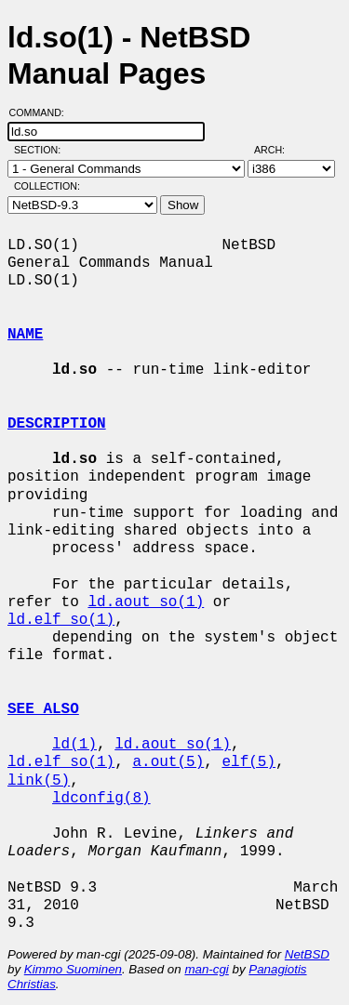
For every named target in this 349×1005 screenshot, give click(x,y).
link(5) (38, 781)
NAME (25, 334)
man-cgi (206, 969)
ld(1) (74, 744)
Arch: (278, 149)
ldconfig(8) (101, 798)
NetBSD (307, 954)
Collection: (47, 186)
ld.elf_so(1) (60, 620)
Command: (42, 112)
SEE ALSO (43, 709)
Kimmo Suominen (73, 969)
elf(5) (248, 762)
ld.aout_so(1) (145, 602)
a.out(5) (168, 762)
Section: (41, 149)
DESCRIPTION (56, 424)
